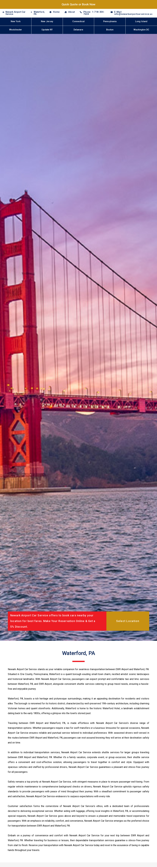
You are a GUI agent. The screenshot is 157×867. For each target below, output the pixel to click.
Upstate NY (47, 29)
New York (16, 21)
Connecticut (78, 21)
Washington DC (141, 29)
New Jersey (47, 21)
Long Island (141, 21)
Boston (109, 29)
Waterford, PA (39, 13)
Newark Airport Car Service (15, 13)
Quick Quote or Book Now (78, 4)
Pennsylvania (110, 21)
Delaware (78, 29)
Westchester (15, 29)
